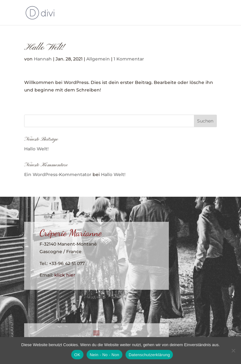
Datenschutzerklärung (149, 354)
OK (77, 354)
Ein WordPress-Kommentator (57, 174)
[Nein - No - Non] (233, 350)
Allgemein (98, 59)
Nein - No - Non (104, 354)
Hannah (43, 59)
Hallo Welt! (36, 149)
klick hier (64, 275)
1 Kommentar (129, 59)
